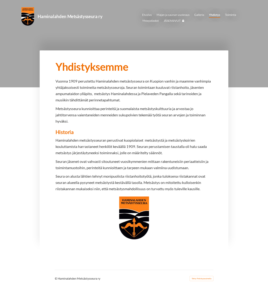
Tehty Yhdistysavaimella (201, 278)
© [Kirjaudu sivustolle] (56, 278)
